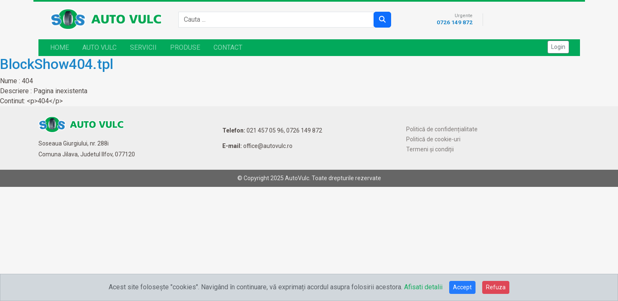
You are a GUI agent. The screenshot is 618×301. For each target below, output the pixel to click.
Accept (462, 287)
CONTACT (228, 47)
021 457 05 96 (265, 130)
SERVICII (143, 47)
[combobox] (279, 20)
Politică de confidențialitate (442, 129)
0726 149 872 (455, 22)
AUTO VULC (99, 47)
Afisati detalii (423, 287)
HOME (59, 47)
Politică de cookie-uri (433, 139)
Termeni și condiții (430, 149)
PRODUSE (185, 47)
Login (558, 46)
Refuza (496, 287)
